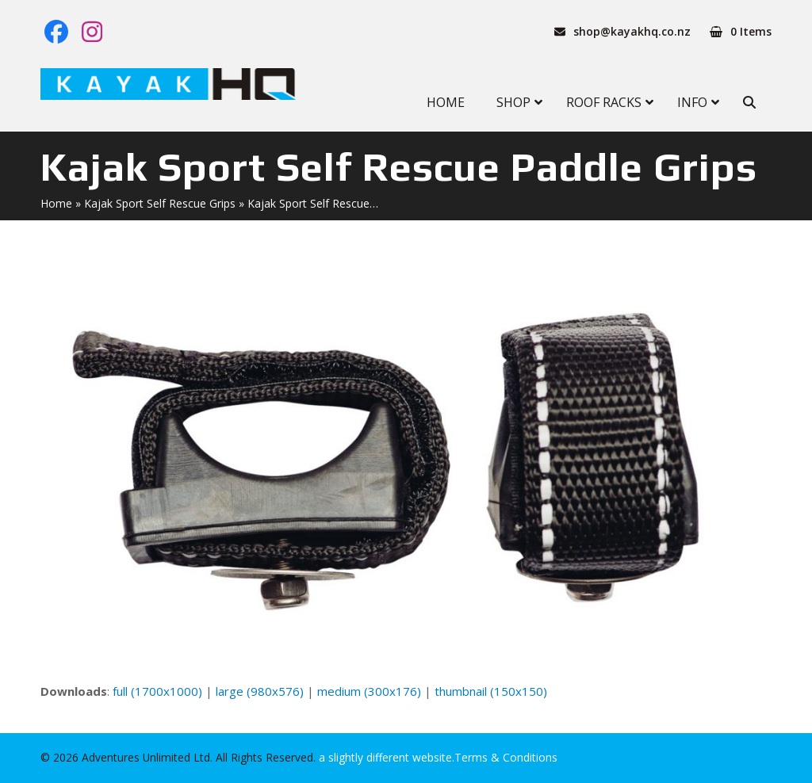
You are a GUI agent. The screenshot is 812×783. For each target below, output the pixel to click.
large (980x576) (260, 691)
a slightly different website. (385, 757)
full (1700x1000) (157, 691)
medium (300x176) (369, 691)
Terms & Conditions (505, 757)
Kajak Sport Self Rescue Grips (160, 203)
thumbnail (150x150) (491, 691)
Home (56, 203)
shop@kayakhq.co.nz (632, 31)
